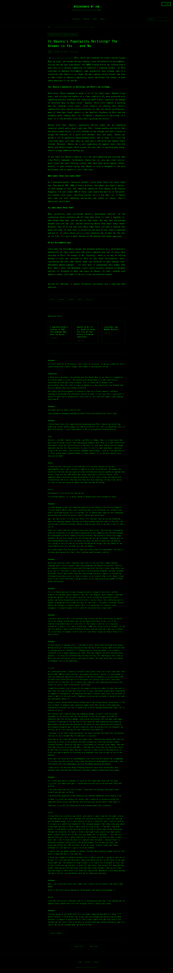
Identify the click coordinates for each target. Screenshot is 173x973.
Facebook (61, 299)
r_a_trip (51, 668)
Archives (76, 19)
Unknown (50, 897)
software (73, 34)
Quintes (50, 489)
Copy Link (89, 299)
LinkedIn (71, 299)
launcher (117, 217)
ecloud (50, 812)
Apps (95, 19)
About (102, 19)
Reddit (80, 299)
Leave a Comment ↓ (56, 933)
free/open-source (54, 34)
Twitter (52, 299)
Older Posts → (95, 946)
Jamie (50, 436)
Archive (87, 962)
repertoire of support (98, 144)
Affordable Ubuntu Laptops (60, 265)
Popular (86, 19)
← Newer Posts (78, 946)
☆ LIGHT (166, 4)
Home (49, 27)
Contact (96, 962)
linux (65, 34)
